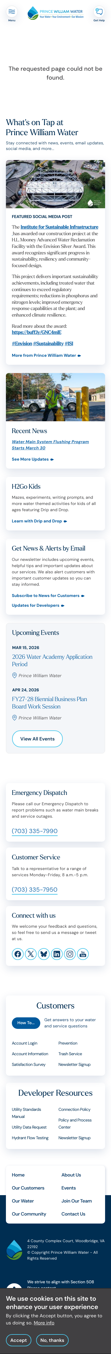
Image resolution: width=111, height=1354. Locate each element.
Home (18, 1175)
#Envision (22, 343)
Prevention (68, 1043)
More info (44, 1325)
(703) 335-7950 (34, 890)
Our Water (23, 1201)
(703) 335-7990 (35, 831)
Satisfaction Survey (29, 1064)
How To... (26, 1023)
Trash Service (70, 1054)
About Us (71, 1175)
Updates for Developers (35, 605)
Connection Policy (75, 1109)
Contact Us (74, 1214)
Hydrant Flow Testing (30, 1138)
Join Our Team (77, 1201)
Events (69, 1188)
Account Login (24, 1043)
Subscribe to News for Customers (46, 595)
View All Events (37, 739)
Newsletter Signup (75, 1064)
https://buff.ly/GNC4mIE (36, 332)
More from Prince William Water (44, 355)
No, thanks (52, 1343)
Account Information (30, 1054)
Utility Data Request (29, 1127)
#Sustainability (48, 343)
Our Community (29, 1214)
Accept (18, 1343)
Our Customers (28, 1188)
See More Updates (30, 459)
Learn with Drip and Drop (37, 521)
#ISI (69, 343)
